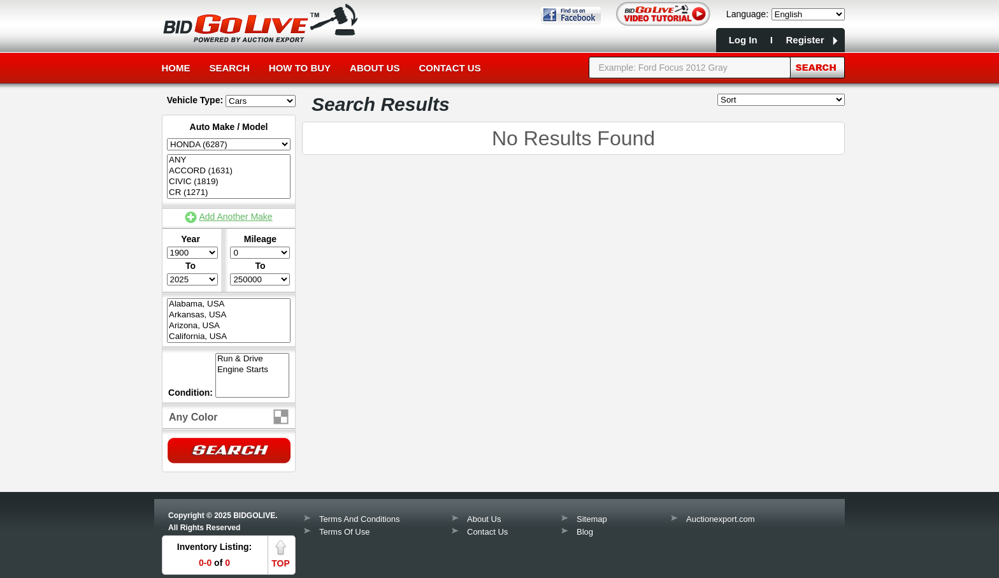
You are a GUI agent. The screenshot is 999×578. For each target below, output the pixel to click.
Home (176, 67)
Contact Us (449, 67)
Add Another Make (235, 217)
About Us (374, 67)
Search (230, 67)
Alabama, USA (229, 304)
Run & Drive (252, 359)
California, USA (229, 336)
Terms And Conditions (359, 519)
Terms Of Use (344, 532)
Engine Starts (252, 370)
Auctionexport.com (720, 519)
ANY (229, 160)
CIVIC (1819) (229, 182)
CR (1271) (229, 192)
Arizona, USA (229, 326)
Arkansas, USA (229, 315)
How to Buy (300, 67)
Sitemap (592, 519)
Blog (585, 532)
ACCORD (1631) (229, 171)
